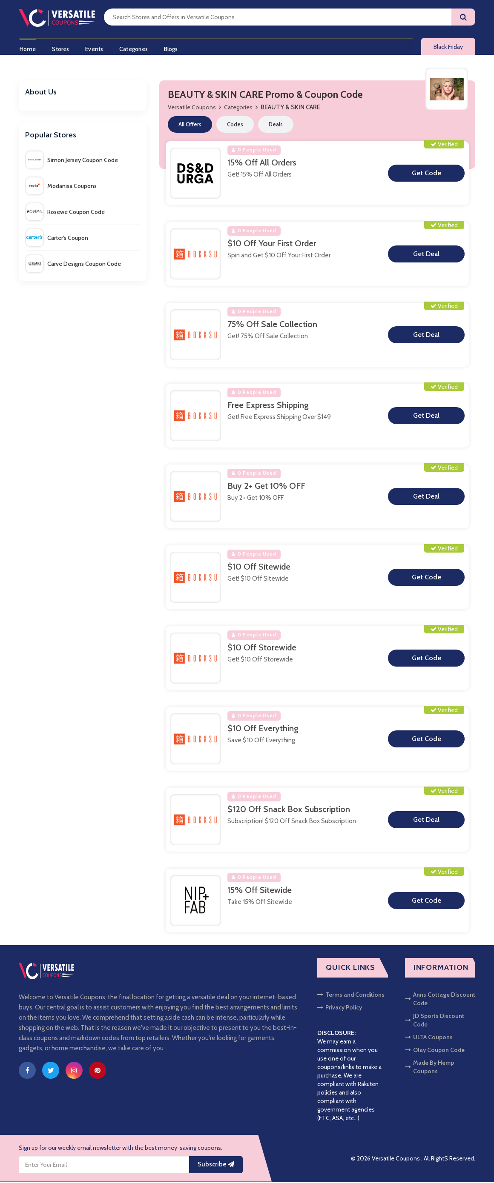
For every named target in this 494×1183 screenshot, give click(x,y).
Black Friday (448, 47)
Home (27, 48)
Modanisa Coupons (61, 187)
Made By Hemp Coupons (429, 1068)
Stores (60, 48)
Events (95, 48)
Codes (235, 126)
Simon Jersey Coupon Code (72, 161)
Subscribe (216, 1166)
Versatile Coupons (192, 109)
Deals (276, 126)
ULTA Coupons (429, 1038)
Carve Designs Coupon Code (73, 265)
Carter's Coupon (57, 239)
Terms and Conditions (351, 996)
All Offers (189, 126)
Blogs (174, 48)
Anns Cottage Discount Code (440, 1000)
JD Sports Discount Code (434, 1021)
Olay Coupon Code (435, 1051)
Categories (135, 48)
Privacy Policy (339, 1008)
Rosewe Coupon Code (65, 213)
